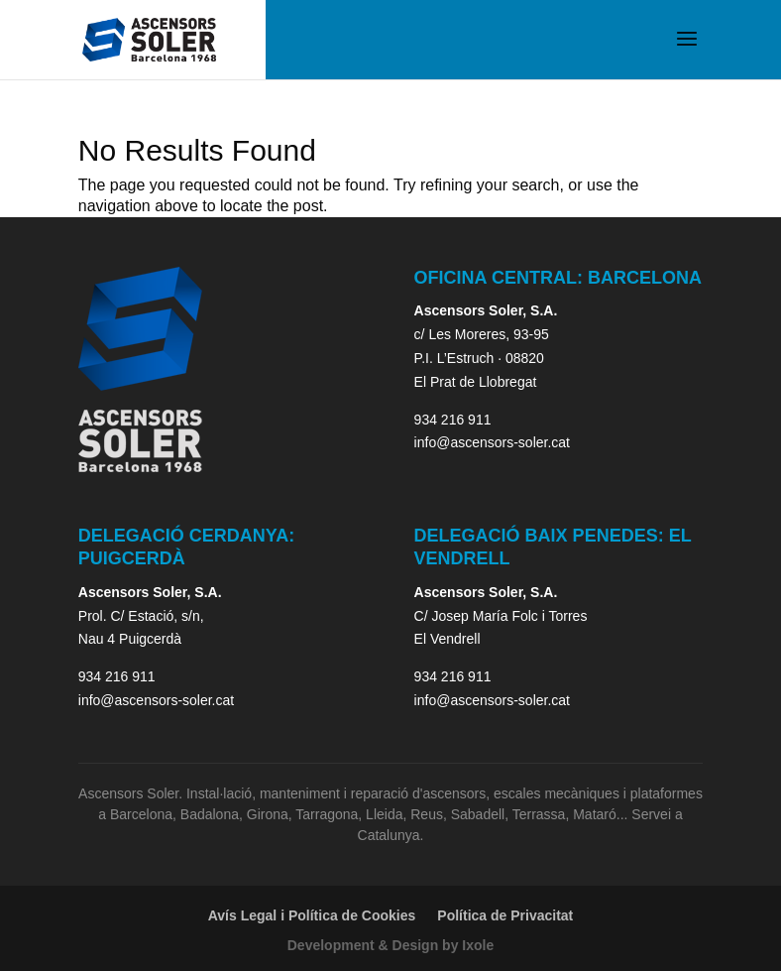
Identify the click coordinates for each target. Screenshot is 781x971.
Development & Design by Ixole (391, 945)
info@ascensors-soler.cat (492, 442)
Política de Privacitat (505, 915)
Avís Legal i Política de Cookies (312, 915)
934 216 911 (453, 419)
